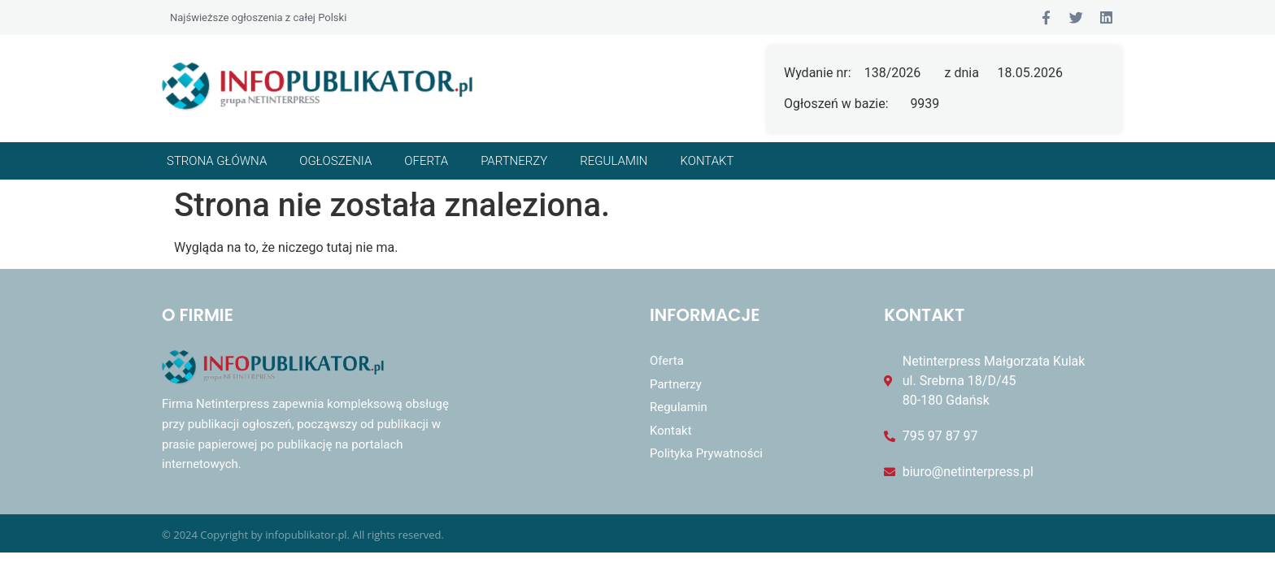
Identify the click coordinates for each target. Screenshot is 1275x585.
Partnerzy (514, 161)
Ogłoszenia (335, 161)
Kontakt (707, 161)
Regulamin (613, 161)
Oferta (426, 161)
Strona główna (217, 161)
